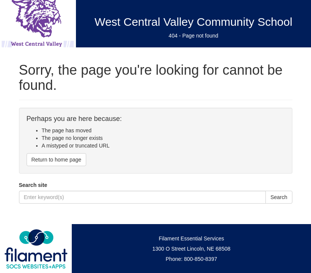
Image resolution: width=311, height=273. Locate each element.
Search (278, 197)
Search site (33, 185)
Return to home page (57, 160)
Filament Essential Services (191, 238)
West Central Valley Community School (193, 22)
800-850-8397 (200, 259)
